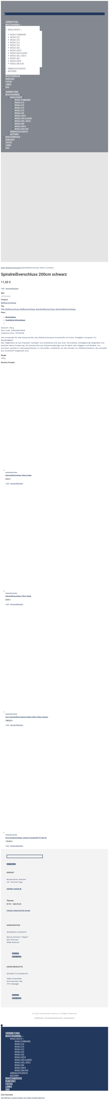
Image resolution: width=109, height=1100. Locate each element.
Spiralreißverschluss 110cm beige (18, 596)
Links (8, 84)
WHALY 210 (15, 37)
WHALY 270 (15, 40)
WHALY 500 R (15, 61)
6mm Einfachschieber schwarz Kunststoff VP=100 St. (26, 838)
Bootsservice (12, 76)
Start (3, 268)
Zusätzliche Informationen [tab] (15, 320)
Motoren (12, 71)
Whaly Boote (14, 29)
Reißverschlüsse (13, 268)
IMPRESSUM (38, 1018)
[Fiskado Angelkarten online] (18, 910)
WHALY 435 (15, 48)
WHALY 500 (15, 58)
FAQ (7, 87)
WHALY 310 (15, 42)
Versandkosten (12, 288)
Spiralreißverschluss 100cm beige (18, 475)
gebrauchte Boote (17, 68)
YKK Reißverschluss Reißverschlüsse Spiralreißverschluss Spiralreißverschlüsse (38, 309)
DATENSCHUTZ (69, 1018)
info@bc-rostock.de (14, 889)
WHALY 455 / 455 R (18, 56)
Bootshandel (12, 24)
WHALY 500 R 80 (17, 63)
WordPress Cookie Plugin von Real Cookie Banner (23, 1098)
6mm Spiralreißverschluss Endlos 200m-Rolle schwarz (26, 717)
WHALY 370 (15, 45)
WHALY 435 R (15, 50)
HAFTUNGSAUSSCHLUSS (53, 1018)
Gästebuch (11, 864)
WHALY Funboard (18, 34)
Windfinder (16, 957)
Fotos (8, 81)
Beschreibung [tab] (10, 317)
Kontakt (10, 79)
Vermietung (11, 22)
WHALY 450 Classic (18, 53)
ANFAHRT (15, 953)
